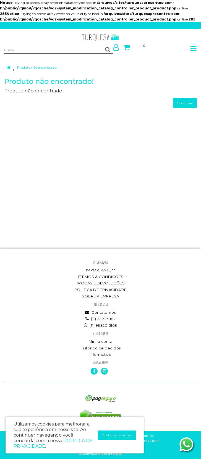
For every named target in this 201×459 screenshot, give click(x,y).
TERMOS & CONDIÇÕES (101, 276)
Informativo (101, 354)
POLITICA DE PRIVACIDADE (101, 289)
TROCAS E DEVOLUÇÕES (100, 283)
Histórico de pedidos (100, 348)
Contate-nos (100, 312)
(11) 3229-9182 (100, 319)
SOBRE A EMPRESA (100, 296)
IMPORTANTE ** (100, 270)
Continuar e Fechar (116, 435)
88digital (115, 454)
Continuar (185, 103)
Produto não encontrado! (37, 67)
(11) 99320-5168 (100, 325)
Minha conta (101, 341)
